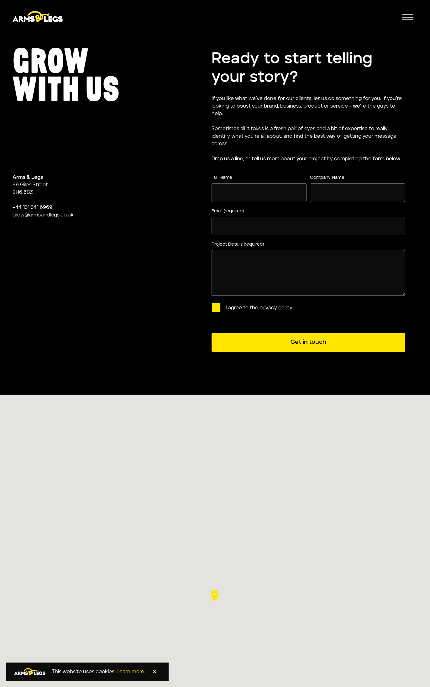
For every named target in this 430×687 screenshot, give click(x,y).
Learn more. (131, 671)
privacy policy (276, 308)
